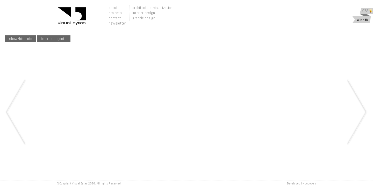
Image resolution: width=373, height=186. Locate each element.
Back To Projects (54, 38)
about (113, 7)
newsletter (117, 23)
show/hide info (20, 38)
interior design (143, 13)
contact (115, 18)
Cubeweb (310, 183)
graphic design (143, 18)
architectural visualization (152, 7)
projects (115, 13)
